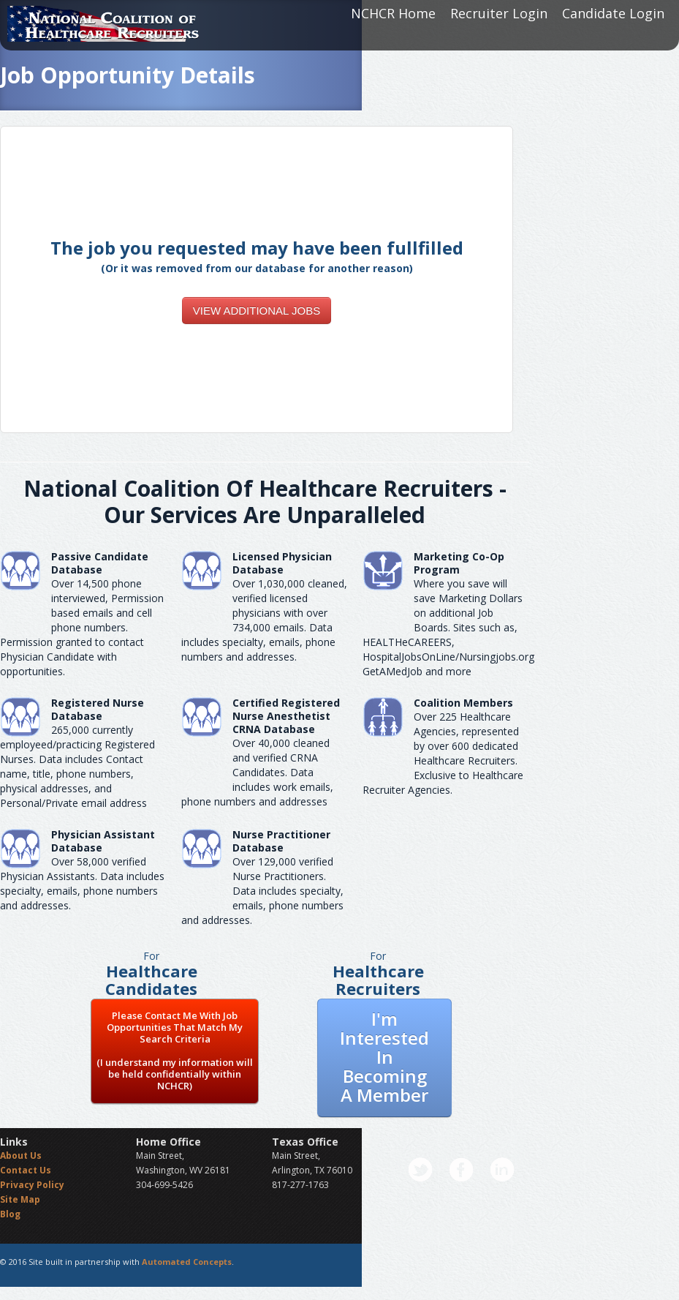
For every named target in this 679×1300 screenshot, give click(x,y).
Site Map (20, 1199)
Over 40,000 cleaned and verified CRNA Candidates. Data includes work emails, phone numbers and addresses (257, 772)
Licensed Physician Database (282, 562)
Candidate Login (613, 13)
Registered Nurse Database (97, 709)
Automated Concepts (187, 1261)
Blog (10, 1214)
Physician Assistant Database (103, 840)
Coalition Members (463, 703)
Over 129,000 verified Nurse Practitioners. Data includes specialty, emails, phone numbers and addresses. (262, 890)
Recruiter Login (498, 13)
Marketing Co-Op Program (459, 562)
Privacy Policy (32, 1185)
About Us (21, 1155)
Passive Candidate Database (99, 562)
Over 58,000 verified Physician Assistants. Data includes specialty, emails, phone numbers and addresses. (82, 883)
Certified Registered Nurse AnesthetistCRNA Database (286, 716)
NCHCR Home (393, 13)
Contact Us (25, 1170)
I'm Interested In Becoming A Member (384, 1057)
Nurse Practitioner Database (281, 840)
